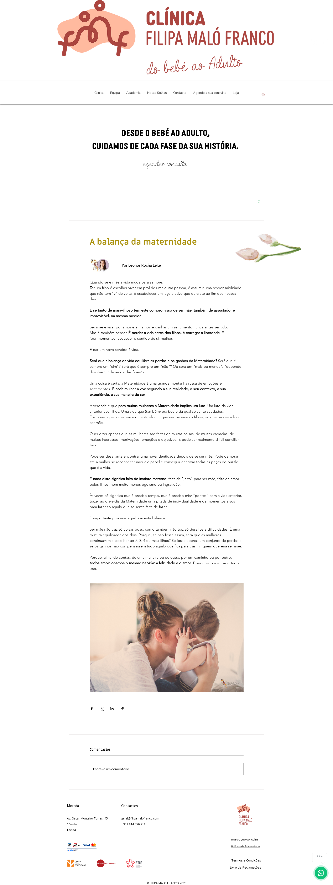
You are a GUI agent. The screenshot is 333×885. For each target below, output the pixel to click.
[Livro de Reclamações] (245, 867)
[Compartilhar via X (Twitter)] (102, 709)
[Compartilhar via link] (122, 709)
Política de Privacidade (245, 846)
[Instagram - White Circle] (314, 42)
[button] (265, 94)
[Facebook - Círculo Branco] (324, 42)
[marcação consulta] (244, 839)
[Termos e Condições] (246, 860)
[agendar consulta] (165, 164)
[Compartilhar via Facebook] (92, 709)
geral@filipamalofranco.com (140, 818)
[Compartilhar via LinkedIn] (112, 709)
